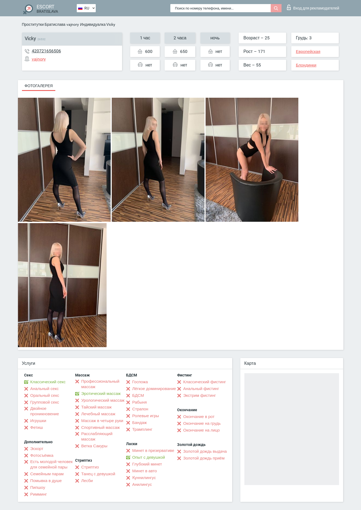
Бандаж (139, 422)
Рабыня (139, 402)
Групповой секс (44, 402)
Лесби (87, 480)
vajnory (72, 24)
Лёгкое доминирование (154, 388)
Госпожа (140, 381)
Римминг (38, 494)
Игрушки (38, 420)
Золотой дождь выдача (205, 451)
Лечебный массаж (98, 413)
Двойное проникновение (44, 411)
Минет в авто (144, 470)
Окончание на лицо (201, 430)
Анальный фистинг (201, 388)
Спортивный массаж (100, 427)
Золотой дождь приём (204, 458)
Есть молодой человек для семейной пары (51, 464)
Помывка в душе (46, 480)
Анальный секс (44, 388)
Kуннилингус (144, 477)
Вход (313, 7)
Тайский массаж (96, 407)
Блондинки (306, 65)
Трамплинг (142, 429)
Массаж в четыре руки (102, 420)
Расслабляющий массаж (97, 436)
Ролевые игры (145, 415)
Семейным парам (47, 473)
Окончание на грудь (202, 423)
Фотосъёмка (41, 455)
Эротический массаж (101, 393)
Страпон (140, 409)
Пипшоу (37, 487)
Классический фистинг (204, 381)
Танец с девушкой (98, 473)
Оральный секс (44, 395)
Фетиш (36, 427)
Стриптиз (90, 467)
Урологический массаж (102, 400)
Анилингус (142, 484)
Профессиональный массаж (100, 384)
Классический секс (48, 381)
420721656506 (46, 50)
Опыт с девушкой (148, 457)
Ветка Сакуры (94, 446)
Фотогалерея (39, 86)
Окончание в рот (199, 416)
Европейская (308, 51)
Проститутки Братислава (44, 24)
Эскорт (36, 448)
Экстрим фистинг (199, 395)
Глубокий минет (147, 464)
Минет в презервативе (153, 450)
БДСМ (138, 395)
